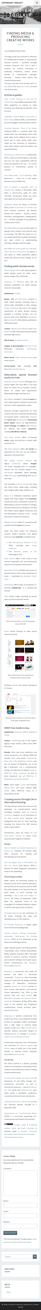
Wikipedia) (14, 1010)
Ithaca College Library (12, 270)
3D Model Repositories (13, 913)
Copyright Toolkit (12, 2)
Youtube (15, 685)
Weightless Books (25, 761)
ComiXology (15, 740)
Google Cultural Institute (20, 460)
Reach (6, 966)
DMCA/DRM (12, 86)
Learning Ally (12, 320)
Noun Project (12, 522)
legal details (26, 995)
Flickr (6, 596)
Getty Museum (14, 449)
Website (6, 1222)
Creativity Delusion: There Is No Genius (20, 128)
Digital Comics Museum (20, 329)
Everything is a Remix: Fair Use (15, 155)
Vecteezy (33, 417)
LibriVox (17, 293)
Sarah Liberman (27, 1128)
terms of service (19, 986)
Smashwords (31, 758)
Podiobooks (8, 585)
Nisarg (20, 1307)
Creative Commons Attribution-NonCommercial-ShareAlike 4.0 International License (20, 1134)
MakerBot (8, 971)
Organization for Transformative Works (20, 1113)
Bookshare (33, 317)
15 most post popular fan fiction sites (19, 1078)
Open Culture (9, 558)
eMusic (6, 791)
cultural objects (26, 1045)
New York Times (30, 346)
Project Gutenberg (11, 308)
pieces (27, 475)
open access (24, 86)
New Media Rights (11, 228)
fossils (6, 1048)
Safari (13, 758)
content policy (31, 1028)
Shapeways (8, 1016)
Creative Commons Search (14, 381)
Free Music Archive (12, 437)
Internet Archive (22, 484)
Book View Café (10, 761)
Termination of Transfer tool (25, 207)
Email (6, 1211)
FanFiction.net (26, 1090)
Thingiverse (18, 977)
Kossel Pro (17, 966)
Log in (8, 1292)
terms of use (19, 1054)
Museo (6, 496)
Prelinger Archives (21, 340)
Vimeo (6, 631)
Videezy (18, 423)
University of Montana (14, 282)
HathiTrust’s (22, 299)
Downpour (18, 732)
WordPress (28, 1304)
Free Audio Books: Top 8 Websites (18, 175)
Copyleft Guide (18, 818)
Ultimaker (32, 963)
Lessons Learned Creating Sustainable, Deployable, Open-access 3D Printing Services (20, 936)
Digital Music (9, 788)
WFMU (12, 443)
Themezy (33, 426)
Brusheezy (20, 420)
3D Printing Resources (13, 924)
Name (6, 1201)
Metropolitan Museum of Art (25, 542)
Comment (7, 1168)
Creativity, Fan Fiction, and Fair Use (17, 1101)
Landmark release (11, 204)
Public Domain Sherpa (24, 357)
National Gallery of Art (25, 551)
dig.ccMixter (8, 399)
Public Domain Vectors (16, 369)
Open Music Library (11, 570)
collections (16, 463)
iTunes (23, 785)
